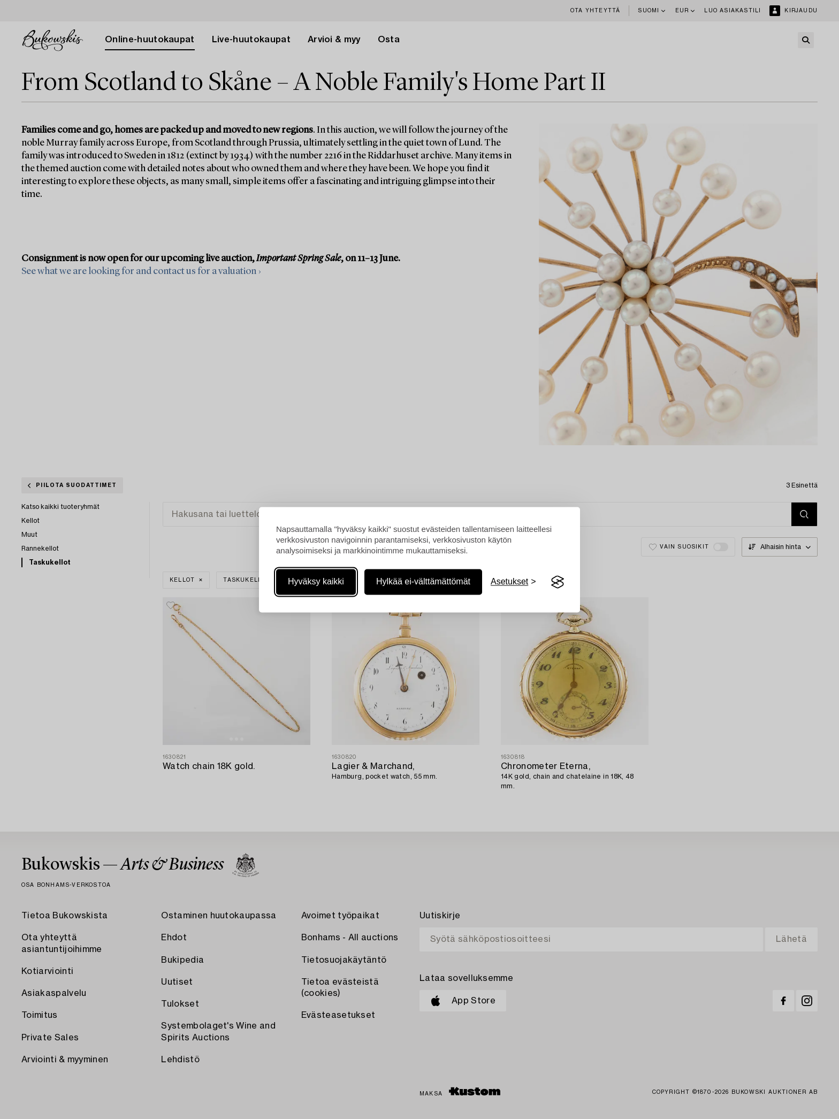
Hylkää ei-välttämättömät (423, 582)
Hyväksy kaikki (316, 582)
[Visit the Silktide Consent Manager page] (557, 582)
